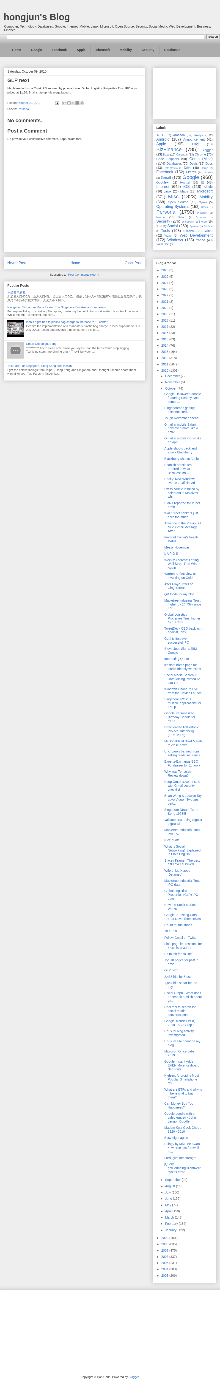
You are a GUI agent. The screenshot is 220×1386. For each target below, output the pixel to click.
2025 (165, 276)
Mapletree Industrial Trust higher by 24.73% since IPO (182, 604)
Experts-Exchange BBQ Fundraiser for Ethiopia (182, 763)
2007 (165, 1250)
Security (148, 50)
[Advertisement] (184, 93)
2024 (165, 283)
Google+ (162, 182)
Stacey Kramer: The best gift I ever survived (182, 862)
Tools (165, 231)
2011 (165, 364)
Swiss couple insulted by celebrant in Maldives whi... (181, 493)
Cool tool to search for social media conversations (180, 1011)
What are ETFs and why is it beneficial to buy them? (183, 1093)
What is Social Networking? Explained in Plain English (182, 850)
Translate (189, 231)
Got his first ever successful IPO (176, 640)
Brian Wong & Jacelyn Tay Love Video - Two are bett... (183, 799)
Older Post (133, 263)
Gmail (166, 177)
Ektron (204, 168)
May (168, 1205)
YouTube (162, 244)
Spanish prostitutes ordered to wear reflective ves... (178, 469)
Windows (175, 240)
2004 (165, 1269)
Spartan (194, 226)
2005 (165, 1263)
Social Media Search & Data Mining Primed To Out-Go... (182, 679)
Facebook (59, 50)
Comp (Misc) (201, 159)
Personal (24, 109)
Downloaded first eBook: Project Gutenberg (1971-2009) (181, 731)
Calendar (182, 154)
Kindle (208, 187)
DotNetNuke (171, 168)
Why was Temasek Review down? (177, 773)
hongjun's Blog (37, 17)
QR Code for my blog (179, 594)
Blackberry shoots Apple (181, 459)
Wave (168, 235)
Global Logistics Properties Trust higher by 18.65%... (182, 618)
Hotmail (185, 182)
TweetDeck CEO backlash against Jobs (183, 630)
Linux (167, 191)
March (170, 1217)
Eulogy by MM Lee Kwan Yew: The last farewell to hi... (183, 1148)
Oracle (205, 207)
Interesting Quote (176, 659)
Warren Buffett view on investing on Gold (180, 576)
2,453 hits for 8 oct (177, 977)
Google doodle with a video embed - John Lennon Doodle (180, 1117)
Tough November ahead (181, 418)
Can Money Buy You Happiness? (178, 1105)
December (173, 376)
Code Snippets (167, 159)
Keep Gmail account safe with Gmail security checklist (182, 785)
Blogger (207, 150)
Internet (162, 186)
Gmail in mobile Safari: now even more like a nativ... (181, 428)
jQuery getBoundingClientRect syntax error (182, 1168)
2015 (165, 339)
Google (36, 50)
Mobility (126, 50)
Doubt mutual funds (178, 925)
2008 (165, 1244)
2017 (165, 326)
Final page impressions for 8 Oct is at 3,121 (183, 946)
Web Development (196, 235)
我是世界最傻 (16, 292)
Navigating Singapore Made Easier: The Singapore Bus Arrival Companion (56, 307)
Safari (181, 217)
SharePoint (187, 221)
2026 (165, 270)
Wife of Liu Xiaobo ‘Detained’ (177, 872)
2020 (165, 308)
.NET (160, 135)
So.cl (159, 226)
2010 (165, 370)
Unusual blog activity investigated (179, 1033)
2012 (165, 358)
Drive (188, 168)
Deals (194, 163)
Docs (209, 163)
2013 (165, 352)
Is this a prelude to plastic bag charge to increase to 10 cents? (67, 322)
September (173, 1180)
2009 (165, 1238)
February (172, 1223)
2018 (165, 320)
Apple (81, 50)
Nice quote (172, 840)
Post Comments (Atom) (83, 274)
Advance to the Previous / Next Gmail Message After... (182, 527)
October (171, 388)
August (170, 1186)
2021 (165, 301)
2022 (165, 295)
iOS (186, 186)
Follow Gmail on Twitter (181, 937)
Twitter (208, 231)
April (168, 1211)
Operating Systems (172, 206)
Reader (161, 217)
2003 (165, 1275)
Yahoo (200, 240)
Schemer (201, 217)
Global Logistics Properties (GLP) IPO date (181, 894)
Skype (203, 221)
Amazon (179, 135)
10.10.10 (170, 931)
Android (163, 139)
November (173, 382)
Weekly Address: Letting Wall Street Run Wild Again (181, 564)
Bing (195, 144)
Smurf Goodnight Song (41, 343)
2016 (165, 333)
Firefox (191, 172)
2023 (165, 289)
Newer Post (16, 263)
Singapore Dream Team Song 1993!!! (181, 811)
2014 (165, 345)
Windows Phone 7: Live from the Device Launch (183, 691)
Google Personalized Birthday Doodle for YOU (179, 717)
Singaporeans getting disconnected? (179, 410)
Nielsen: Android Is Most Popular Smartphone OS (181, 1079)
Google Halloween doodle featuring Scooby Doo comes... (182, 398)
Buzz (166, 154)
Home (16, 50)
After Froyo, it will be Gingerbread (178, 586)
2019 (165, 314)
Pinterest (202, 212)
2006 (165, 1257)
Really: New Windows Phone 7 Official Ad (179, 481)
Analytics (200, 135)
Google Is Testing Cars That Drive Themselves (182, 917)
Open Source (178, 202)
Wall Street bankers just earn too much (181, 515)
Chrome (200, 154)
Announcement (194, 139)
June (169, 1198)
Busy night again (176, 1138)
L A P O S (171, 553)
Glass (209, 172)
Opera (203, 202)
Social (172, 226)
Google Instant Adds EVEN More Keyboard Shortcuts (181, 1065)
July (168, 1192)
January (171, 1230)
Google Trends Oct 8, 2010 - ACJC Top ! (179, 1023)
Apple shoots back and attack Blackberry (180, 450)
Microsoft (102, 50)
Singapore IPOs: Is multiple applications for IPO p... (182, 703)
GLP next (171, 970)
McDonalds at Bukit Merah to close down (183, 743)
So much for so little (178, 954)
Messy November (176, 547)
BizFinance (169, 149)
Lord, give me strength (180, 1158)
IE (202, 182)
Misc (173, 196)
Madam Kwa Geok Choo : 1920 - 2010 (182, 1129)
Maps (184, 191)
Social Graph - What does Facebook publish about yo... (183, 997)
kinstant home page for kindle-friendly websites (182, 667)
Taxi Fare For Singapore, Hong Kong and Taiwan (39, 366)
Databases (172, 50)
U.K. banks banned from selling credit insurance (182, 753)
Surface (208, 226)
